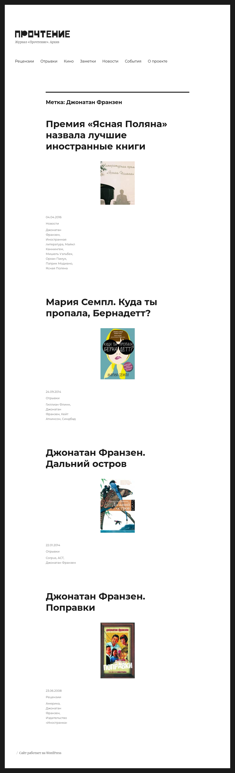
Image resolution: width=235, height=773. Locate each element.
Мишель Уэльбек (59, 254)
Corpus (51, 558)
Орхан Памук (56, 258)
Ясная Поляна (57, 268)
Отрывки (49, 61)
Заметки (88, 61)
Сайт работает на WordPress (40, 753)
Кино (69, 61)
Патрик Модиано (59, 263)
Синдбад (69, 419)
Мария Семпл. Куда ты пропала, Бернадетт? (101, 307)
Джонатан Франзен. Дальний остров (95, 458)
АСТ (61, 558)
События (133, 61)
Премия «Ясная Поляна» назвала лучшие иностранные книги (106, 135)
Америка (53, 703)
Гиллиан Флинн (58, 404)
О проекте (157, 61)
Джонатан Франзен (61, 562)
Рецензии (24, 61)
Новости (110, 61)
